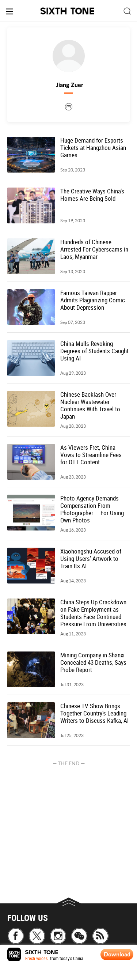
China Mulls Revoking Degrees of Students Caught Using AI (94, 351)
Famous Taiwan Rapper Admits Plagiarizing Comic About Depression (92, 300)
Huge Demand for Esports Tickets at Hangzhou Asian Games (93, 148)
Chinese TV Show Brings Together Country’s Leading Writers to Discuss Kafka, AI (94, 713)
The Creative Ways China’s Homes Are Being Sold (92, 195)
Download (117, 954)
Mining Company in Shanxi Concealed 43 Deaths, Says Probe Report (93, 662)
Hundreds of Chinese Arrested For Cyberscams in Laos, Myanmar (94, 249)
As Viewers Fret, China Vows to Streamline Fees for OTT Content (91, 455)
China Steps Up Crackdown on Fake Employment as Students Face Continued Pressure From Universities (93, 613)
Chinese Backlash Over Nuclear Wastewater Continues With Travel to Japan (90, 405)
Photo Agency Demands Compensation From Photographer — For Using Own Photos (92, 509)
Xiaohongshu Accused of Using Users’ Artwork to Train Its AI (90, 559)
